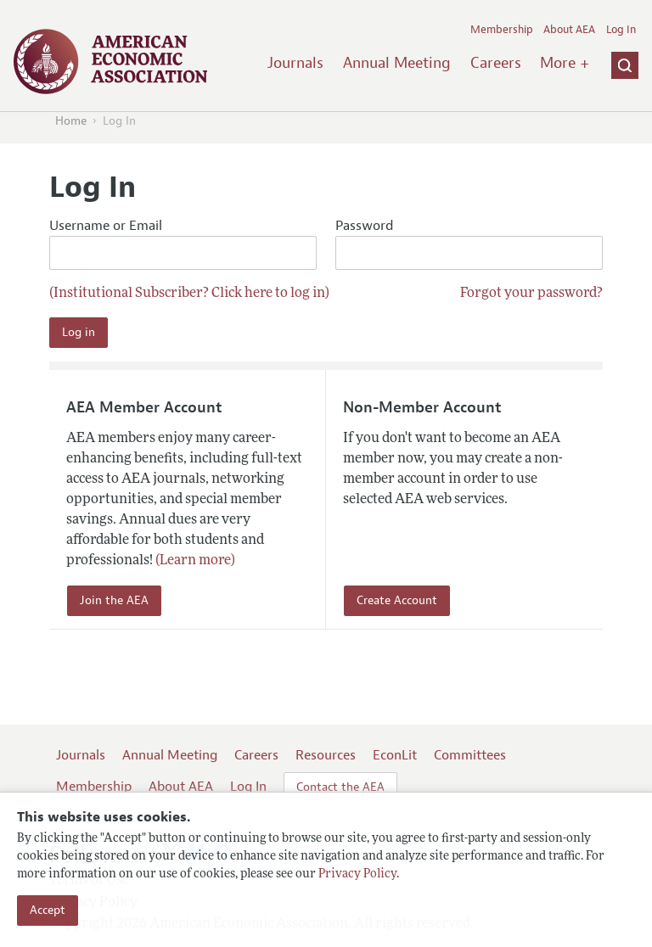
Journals (295, 62)
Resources (325, 755)
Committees (470, 755)
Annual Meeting (397, 62)
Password (469, 244)
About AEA (569, 29)
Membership (501, 29)
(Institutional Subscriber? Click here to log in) (189, 293)
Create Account (397, 600)
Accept (47, 910)
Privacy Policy (357, 874)
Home (71, 121)
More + (564, 62)
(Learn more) (195, 561)
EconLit (395, 755)
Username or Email (183, 244)
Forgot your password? (531, 293)
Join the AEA (114, 600)
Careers (495, 62)
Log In (621, 29)
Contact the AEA (340, 787)
